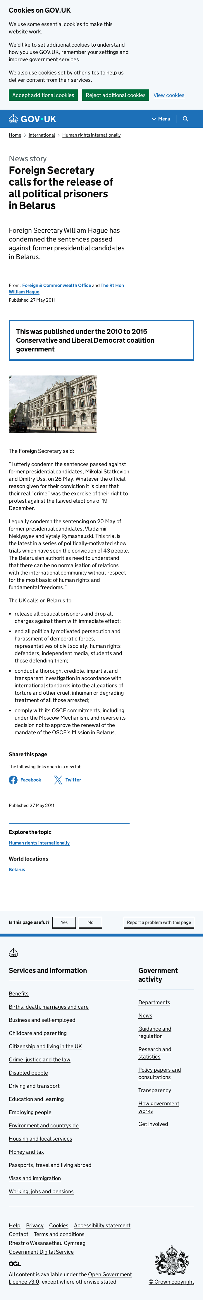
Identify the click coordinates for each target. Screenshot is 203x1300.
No (94, 922)
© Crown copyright (171, 1281)
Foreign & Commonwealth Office (56, 285)
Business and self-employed (42, 1020)
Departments (154, 1002)
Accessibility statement (102, 1225)
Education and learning (36, 1099)
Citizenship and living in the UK (45, 1046)
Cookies (58, 1225)
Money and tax (26, 1151)
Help (14, 1225)
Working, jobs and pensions (41, 1191)
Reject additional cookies (116, 95)
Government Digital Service (41, 1251)
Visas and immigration (35, 1178)
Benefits (19, 993)
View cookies (169, 95)
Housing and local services (40, 1138)
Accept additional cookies (43, 95)
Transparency (154, 1090)
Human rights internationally (91, 135)
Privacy (35, 1225)
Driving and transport (34, 1086)
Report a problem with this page (159, 922)
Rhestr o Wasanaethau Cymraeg (47, 1243)
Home (15, 135)
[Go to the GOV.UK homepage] (32, 118)
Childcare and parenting (38, 1033)
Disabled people (28, 1072)
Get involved (153, 1124)
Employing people (30, 1112)
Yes (68, 922)
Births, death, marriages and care (49, 1006)
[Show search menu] (185, 119)
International (42, 135)
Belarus (17, 869)
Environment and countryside (44, 1125)
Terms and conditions (59, 1234)
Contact (18, 1234)
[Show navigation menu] (161, 119)
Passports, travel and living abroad (50, 1165)
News (145, 1015)
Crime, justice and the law (39, 1059)
